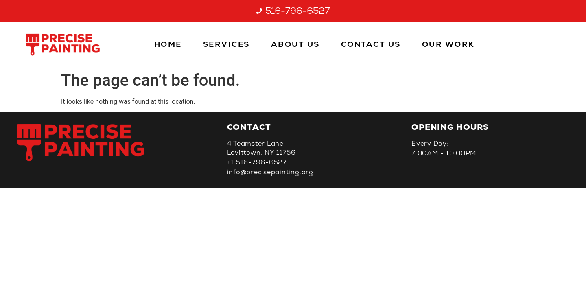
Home (168, 44)
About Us (295, 44)
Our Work (448, 44)
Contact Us (371, 44)
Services (226, 44)
